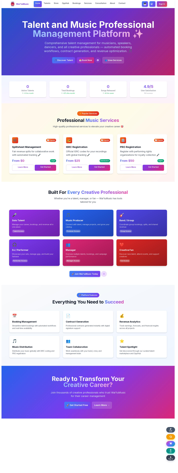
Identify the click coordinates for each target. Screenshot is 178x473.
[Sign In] (172, 458)
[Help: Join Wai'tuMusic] (106, 274)
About (112, 3)
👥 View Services (117, 60)
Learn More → (104, 405)
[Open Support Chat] (172, 435)
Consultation (100, 3)
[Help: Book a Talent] (99, 60)
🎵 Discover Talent (59, 60)
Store (56, 3)
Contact (122, 3)
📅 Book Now (85, 60)
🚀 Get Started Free (75, 405)
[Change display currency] (172, 428)
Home (37, 3)
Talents (47, 3)
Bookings (77, 3)
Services (88, 3)
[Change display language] (172, 450)
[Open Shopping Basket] (172, 443)
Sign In (162, 4)
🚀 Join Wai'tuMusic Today (85, 274)
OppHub (65, 3)
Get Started (45, 167)
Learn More (23, 167)
